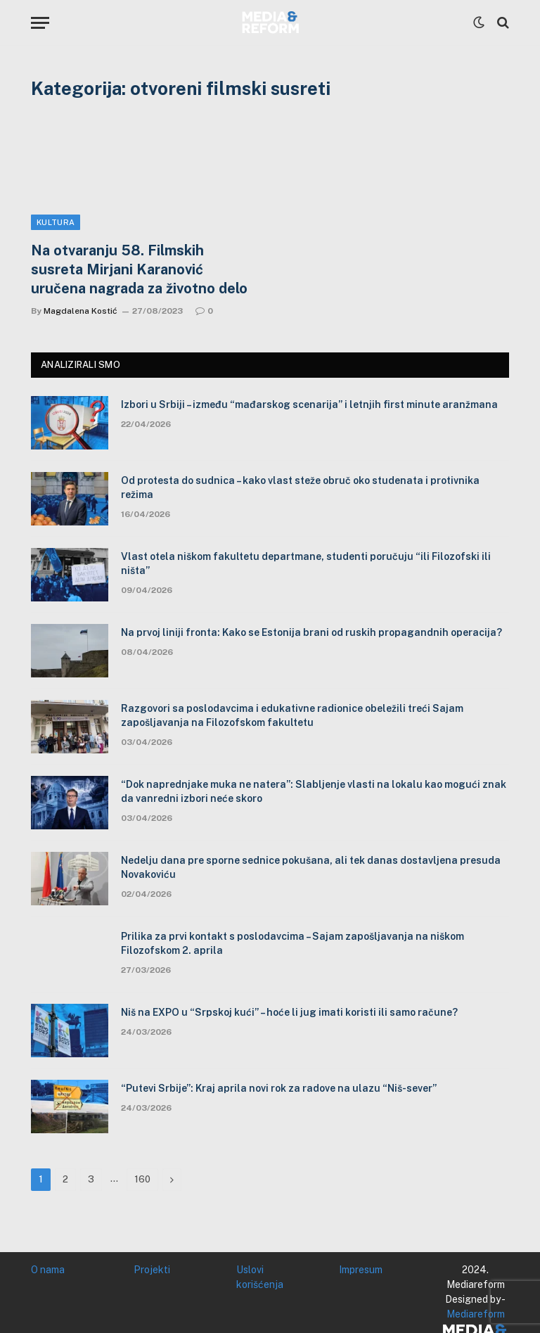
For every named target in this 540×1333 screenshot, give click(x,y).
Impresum (360, 1269)
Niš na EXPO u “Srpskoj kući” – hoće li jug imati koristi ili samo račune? (289, 1012)
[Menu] (40, 23)
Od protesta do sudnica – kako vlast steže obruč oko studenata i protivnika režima (300, 487)
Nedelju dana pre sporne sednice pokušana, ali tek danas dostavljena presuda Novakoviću (311, 867)
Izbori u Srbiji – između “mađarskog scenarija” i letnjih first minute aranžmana (309, 404)
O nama (48, 1269)
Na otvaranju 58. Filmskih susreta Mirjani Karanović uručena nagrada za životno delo (139, 269)
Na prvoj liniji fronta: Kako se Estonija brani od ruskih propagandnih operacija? (311, 632)
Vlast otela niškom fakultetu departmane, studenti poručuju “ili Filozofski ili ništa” (306, 563)
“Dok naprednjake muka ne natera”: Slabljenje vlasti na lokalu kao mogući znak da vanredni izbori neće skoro (313, 791)
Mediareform (475, 1314)
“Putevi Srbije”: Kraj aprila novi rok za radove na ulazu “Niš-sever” (279, 1088)
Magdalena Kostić (80, 311)
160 (142, 1179)
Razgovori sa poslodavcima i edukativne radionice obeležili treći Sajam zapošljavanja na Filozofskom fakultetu (292, 715)
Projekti (152, 1269)
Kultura (56, 222)
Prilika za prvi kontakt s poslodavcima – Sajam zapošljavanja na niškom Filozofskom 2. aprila (292, 943)
